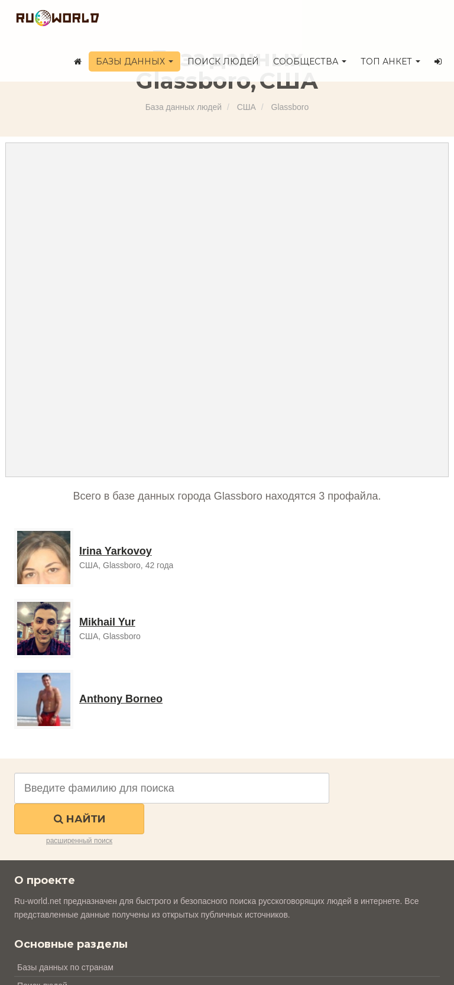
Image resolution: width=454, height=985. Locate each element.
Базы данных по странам (65, 967)
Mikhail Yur (107, 622)
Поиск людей (223, 61)
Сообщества (309, 61)
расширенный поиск (79, 841)
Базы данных (134, 61)
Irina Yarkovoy (115, 551)
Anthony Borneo (121, 699)
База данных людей (183, 107)
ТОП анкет (390, 61)
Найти (79, 819)
